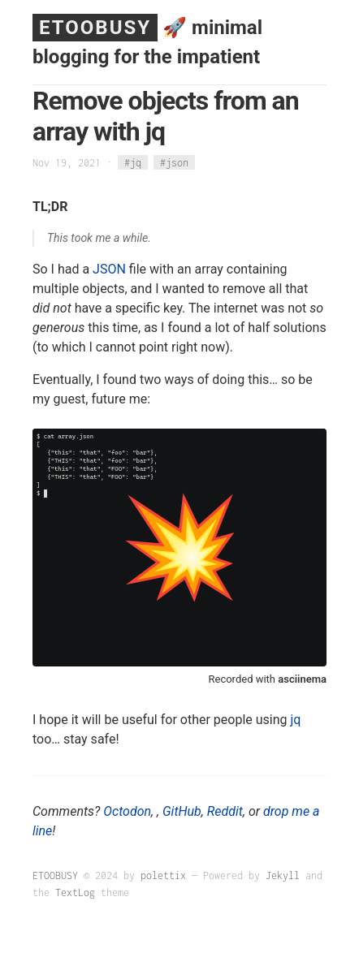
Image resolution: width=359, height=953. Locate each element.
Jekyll (283, 875)
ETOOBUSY (95, 27)
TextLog (75, 892)
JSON (109, 269)
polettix (163, 875)
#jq (132, 163)
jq (296, 719)
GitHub (181, 811)
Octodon (127, 811)
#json (174, 163)
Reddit (225, 811)
